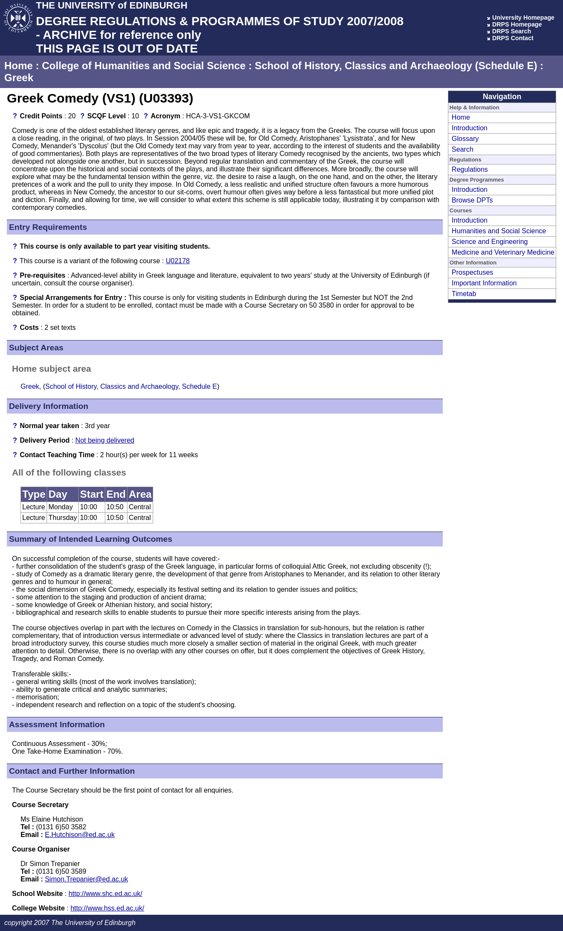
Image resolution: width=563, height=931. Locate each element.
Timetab (464, 293)
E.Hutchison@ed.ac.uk (80, 834)
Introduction (470, 128)
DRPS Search (511, 31)
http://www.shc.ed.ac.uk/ (105, 893)
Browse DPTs (472, 200)
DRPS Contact (512, 38)
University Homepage (523, 17)
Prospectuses (472, 272)
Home (18, 65)
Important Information (484, 283)
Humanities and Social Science (499, 231)
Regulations (470, 169)
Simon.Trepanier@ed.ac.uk (86, 879)
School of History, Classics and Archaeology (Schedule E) (396, 65)
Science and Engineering (490, 241)
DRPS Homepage (517, 24)
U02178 (178, 260)
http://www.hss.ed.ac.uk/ (108, 908)
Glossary (465, 138)
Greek (18, 77)
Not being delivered (104, 440)
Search (463, 149)
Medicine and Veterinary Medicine (503, 252)
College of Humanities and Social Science (144, 65)
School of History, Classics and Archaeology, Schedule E (131, 386)
